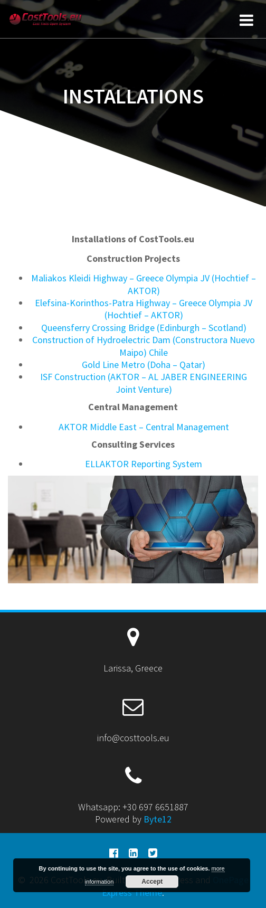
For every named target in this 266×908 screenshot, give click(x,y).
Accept (152, 881)
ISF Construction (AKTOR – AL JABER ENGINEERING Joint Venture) (143, 383)
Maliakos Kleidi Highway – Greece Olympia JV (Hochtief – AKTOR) (143, 284)
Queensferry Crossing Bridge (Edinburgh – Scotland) (143, 327)
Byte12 (158, 819)
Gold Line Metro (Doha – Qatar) (143, 364)
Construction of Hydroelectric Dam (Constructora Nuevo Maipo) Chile (143, 346)
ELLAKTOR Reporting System (143, 464)
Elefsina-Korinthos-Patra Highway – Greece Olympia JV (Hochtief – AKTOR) (143, 309)
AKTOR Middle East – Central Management (144, 427)
